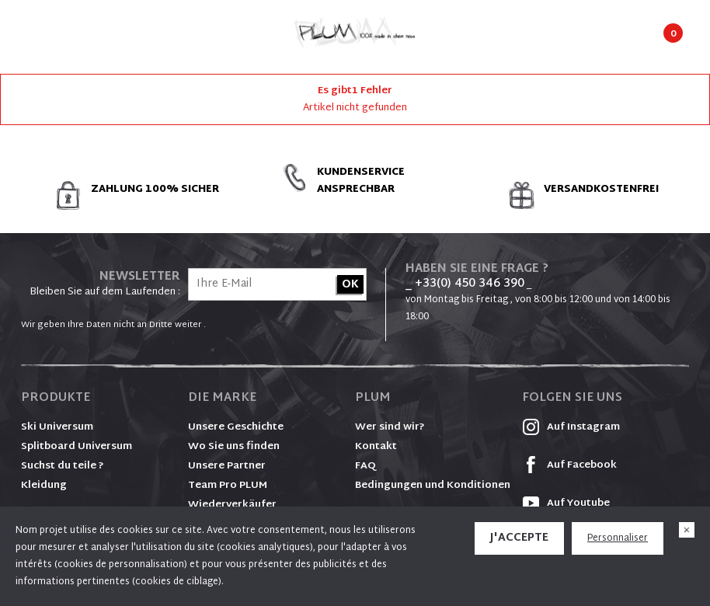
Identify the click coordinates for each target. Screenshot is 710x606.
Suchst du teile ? (62, 466)
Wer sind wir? (390, 427)
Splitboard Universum (76, 446)
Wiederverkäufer (232, 505)
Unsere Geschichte (236, 427)
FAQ (365, 466)
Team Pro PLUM (227, 485)
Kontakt (376, 446)
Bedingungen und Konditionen (432, 485)
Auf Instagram (571, 427)
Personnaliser (617, 538)
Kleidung (44, 485)
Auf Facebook (569, 465)
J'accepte (519, 538)
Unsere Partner (227, 466)
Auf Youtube (566, 503)
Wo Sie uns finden (234, 446)
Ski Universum (57, 427)
